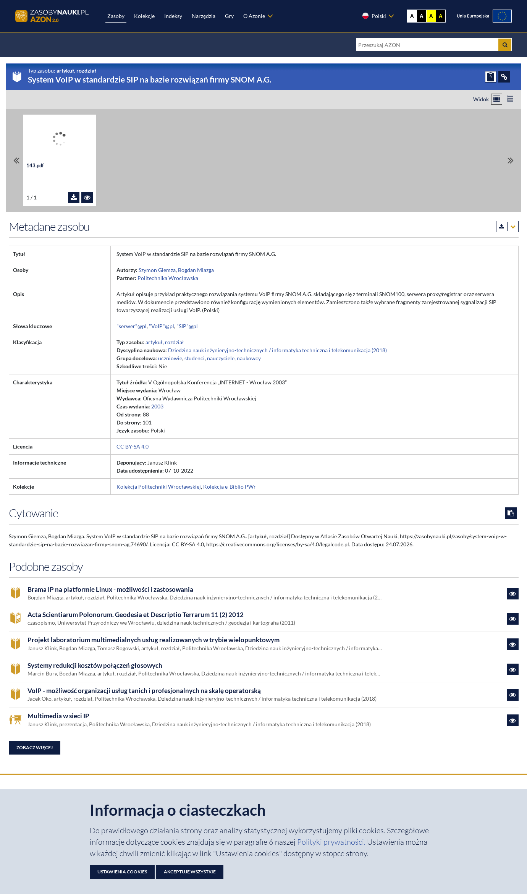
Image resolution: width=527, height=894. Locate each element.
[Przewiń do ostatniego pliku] (511, 160)
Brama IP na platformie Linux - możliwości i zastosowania (110, 589)
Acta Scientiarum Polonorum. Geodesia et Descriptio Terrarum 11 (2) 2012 (135, 615)
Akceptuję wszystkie (190, 872)
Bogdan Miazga (196, 270)
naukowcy (249, 358)
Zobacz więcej (34, 747)
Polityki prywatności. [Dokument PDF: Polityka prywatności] (332, 842)
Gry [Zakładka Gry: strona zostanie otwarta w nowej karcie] (229, 16)
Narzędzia (203, 16)
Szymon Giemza (157, 270)
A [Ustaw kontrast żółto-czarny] (431, 16)
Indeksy (173, 16)
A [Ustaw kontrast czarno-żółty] (441, 16)
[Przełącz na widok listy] (510, 99)
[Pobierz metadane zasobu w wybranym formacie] (507, 226)
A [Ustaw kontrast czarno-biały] (422, 16)
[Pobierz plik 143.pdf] (73, 197)
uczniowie (170, 358)
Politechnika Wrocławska (167, 278)
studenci (194, 358)
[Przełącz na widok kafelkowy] (496, 99)
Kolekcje (144, 16)
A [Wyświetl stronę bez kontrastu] (412, 16)
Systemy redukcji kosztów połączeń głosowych (94, 665)
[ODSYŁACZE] (504, 77)
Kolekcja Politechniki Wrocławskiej (158, 486)
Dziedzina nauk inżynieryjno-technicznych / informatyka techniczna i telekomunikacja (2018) (277, 350)
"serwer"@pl (131, 326)
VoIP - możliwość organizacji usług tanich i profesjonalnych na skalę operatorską (144, 691)
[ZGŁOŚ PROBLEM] (490, 77)
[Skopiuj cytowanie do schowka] (511, 513)
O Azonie (254, 16)
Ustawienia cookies (122, 872)
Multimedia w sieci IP (58, 716)
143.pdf (35, 165)
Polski (374, 15)
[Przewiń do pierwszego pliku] (16, 160)
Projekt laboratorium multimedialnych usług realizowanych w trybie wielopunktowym (153, 640)
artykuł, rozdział (164, 342)
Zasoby (115, 16)
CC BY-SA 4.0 (132, 446)
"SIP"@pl (187, 326)
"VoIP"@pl (161, 326)
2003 (157, 406)
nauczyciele (220, 358)
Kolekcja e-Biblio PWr (229, 486)
